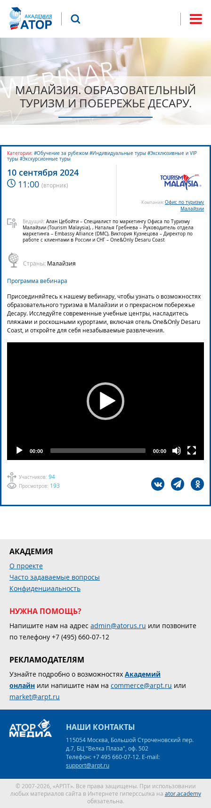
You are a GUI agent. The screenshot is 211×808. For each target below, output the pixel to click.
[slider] (98, 450)
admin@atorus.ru (118, 625)
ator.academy (183, 793)
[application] (105, 401)
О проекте (26, 565)
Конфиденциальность (45, 588)
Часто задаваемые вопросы (54, 577)
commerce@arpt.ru (141, 685)
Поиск (75, 19)
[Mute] (176, 450)
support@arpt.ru (87, 765)
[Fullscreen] (191, 450)
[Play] (19, 450)
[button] (105, 401)
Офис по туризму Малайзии (184, 205)
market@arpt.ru (34, 696)
